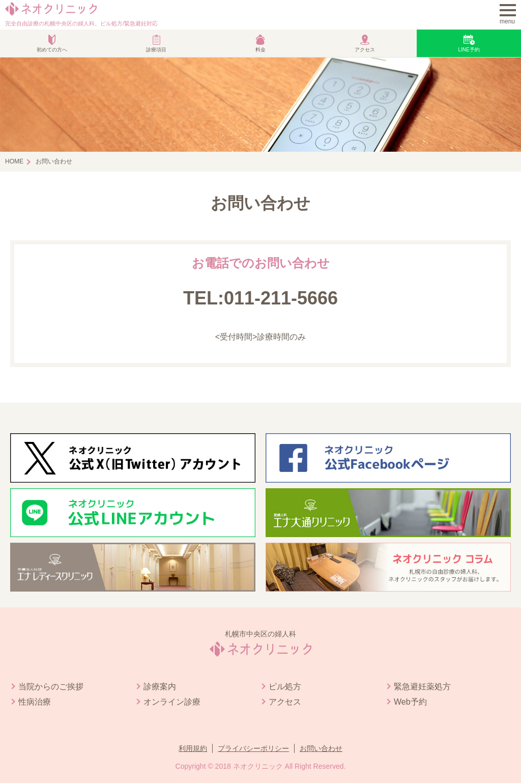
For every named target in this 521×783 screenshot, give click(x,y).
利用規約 (193, 748)
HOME (14, 161)
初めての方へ (52, 49)
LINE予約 (468, 49)
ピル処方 (285, 686)
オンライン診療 (171, 701)
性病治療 (34, 701)
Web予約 (410, 701)
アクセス (365, 49)
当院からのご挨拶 (50, 686)
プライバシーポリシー (253, 748)
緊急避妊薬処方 (422, 686)
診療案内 (159, 686)
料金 (260, 49)
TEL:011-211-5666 (260, 298)
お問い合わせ (321, 748)
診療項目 (156, 49)
